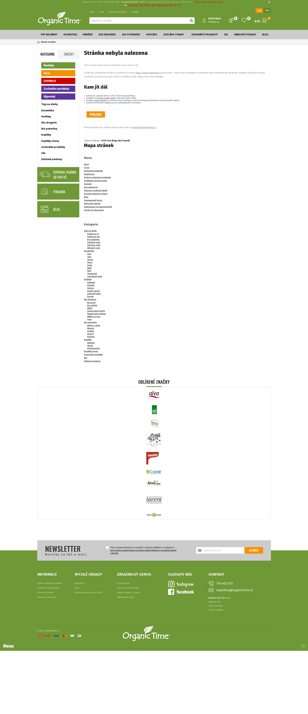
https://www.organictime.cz (149, 72)
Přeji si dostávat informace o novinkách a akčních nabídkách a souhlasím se (143, 550)
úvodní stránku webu (106, 98)
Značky (69, 54)
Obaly (90, 346)
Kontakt (134, 12)
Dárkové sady (93, 242)
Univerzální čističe (96, 311)
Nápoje (90, 328)
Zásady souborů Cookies (128, 592)
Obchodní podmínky (118, 12)
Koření (90, 334)
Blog (265, 34)
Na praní (91, 303)
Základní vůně (94, 294)
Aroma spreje (93, 291)
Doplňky (151, 34)
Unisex (90, 288)
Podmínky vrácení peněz (48, 588)
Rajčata (91, 337)
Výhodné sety (93, 248)
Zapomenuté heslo (125, 597)
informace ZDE (216, 2)
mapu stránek (100, 100)
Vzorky (90, 297)
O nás (101, 12)
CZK (259, 10)
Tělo (89, 257)
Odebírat (254, 550)
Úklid (89, 308)
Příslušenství (93, 348)
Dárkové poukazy (245, 34)
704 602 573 (224, 583)
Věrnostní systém (45, 592)
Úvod (91, 12)
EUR (267, 10)
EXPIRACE (50, 81)
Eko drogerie (107, 34)
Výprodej (49, 96)
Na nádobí (92, 305)
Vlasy (89, 262)
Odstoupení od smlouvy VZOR (88, 592)
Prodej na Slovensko (46, 597)
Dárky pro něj (93, 237)
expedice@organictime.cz (144, 127)
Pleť (89, 254)
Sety (89, 319)
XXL (226, 34)
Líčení (90, 260)
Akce (47, 73)
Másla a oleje (93, 325)
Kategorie (48, 54)
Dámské (91, 282)
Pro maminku (93, 240)
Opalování (92, 274)
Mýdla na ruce (93, 317)
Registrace (80, 583)
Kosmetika (70, 34)
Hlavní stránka (46, 42)
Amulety (91, 343)
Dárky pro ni (93, 234)
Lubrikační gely (94, 276)
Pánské (90, 285)
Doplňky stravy (174, 34)
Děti (89, 271)
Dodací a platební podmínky (49, 583)
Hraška (90, 331)
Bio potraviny (131, 34)
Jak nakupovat (123, 583)
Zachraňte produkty (204, 34)
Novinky (49, 65)
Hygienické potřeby (96, 314)
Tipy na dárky (49, 34)
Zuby (89, 265)
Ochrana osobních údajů (128, 588)
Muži (89, 268)
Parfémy (88, 34)
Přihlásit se (213, 22)
